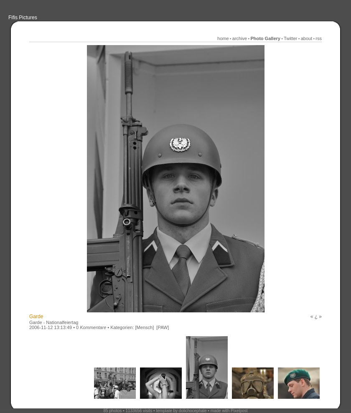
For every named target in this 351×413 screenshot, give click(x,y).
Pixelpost (239, 410)
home (223, 38)
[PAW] (162, 327)
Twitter (290, 38)
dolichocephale (193, 410)
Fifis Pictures (22, 17)
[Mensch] (144, 327)
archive (239, 38)
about (307, 38)
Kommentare (93, 327)
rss (318, 38)
